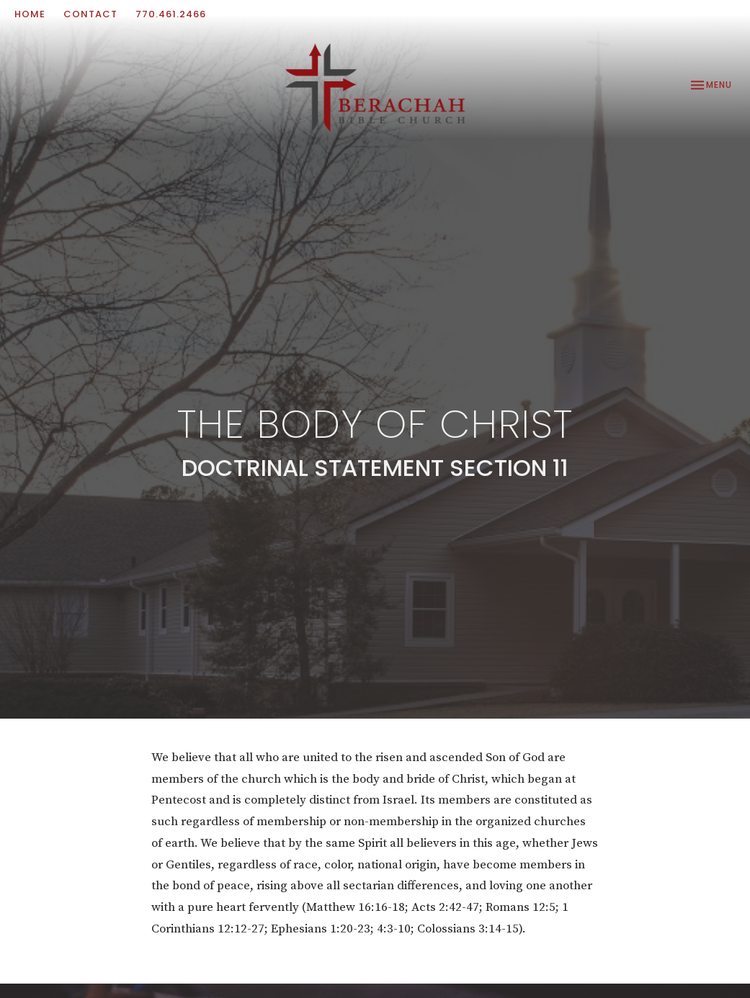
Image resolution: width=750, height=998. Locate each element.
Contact (90, 14)
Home (29, 14)
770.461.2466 (170, 14)
